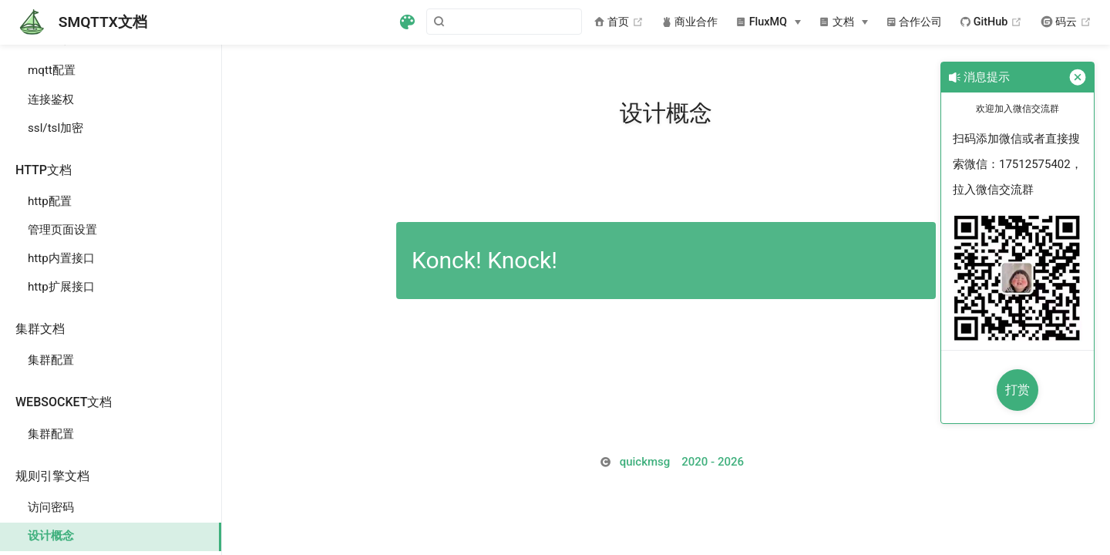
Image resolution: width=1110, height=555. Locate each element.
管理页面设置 (62, 230)
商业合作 (690, 22)
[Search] (504, 21)
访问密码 (51, 507)
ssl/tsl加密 (55, 128)
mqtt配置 (52, 70)
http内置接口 (61, 258)
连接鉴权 (51, 99)
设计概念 (51, 536)
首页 (618, 22)
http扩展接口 (61, 287)
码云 (1066, 22)
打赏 (1017, 389)
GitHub (991, 22)
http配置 (50, 201)
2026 (682, 462)
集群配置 (51, 360)
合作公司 (914, 22)
